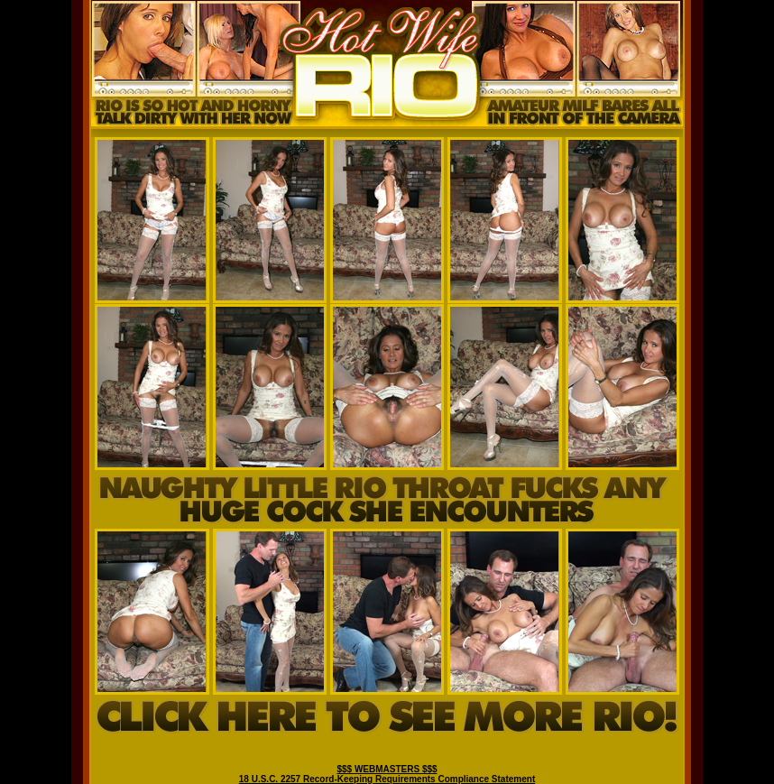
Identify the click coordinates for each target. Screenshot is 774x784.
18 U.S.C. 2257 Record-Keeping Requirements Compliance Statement (387, 779)
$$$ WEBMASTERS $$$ (386, 769)
